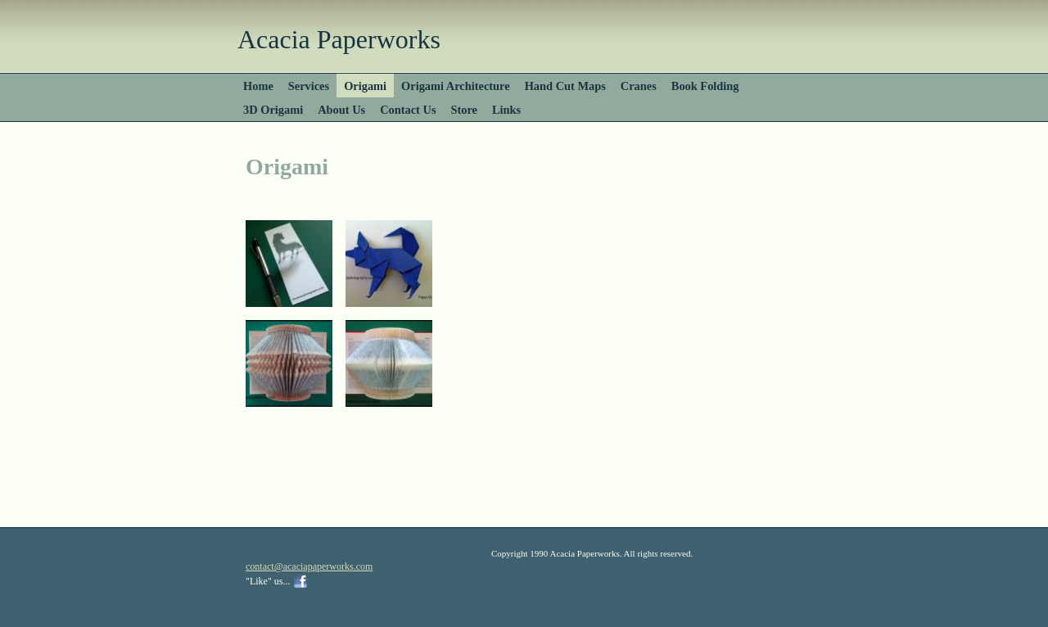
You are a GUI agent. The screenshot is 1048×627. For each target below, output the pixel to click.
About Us (341, 109)
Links (506, 109)
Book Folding (705, 85)
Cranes (639, 85)
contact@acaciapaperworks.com (309, 566)
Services (308, 85)
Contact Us (408, 109)
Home (258, 85)
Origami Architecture (455, 85)
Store (464, 109)
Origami (365, 85)
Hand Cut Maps (565, 85)
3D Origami (273, 109)
